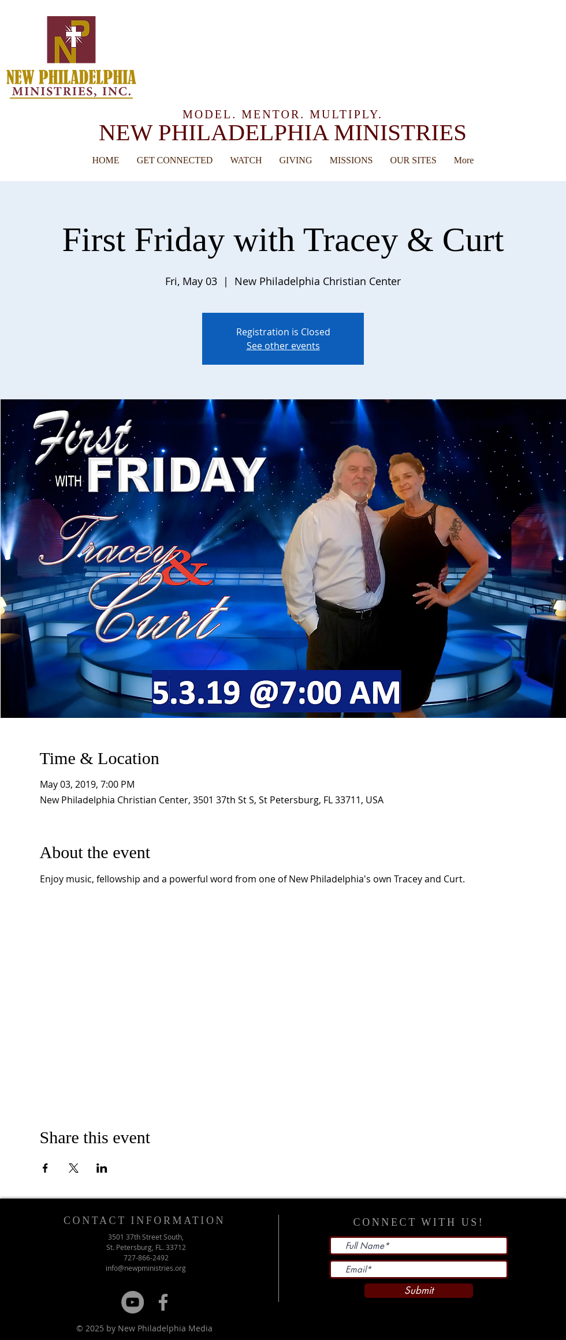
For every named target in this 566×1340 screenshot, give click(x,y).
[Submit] (418, 1290)
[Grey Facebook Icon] (163, 1302)
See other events (283, 345)
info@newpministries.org (146, 1267)
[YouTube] (132, 1302)
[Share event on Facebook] (45, 1168)
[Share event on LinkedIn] (101, 1168)
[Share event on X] (73, 1168)
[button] (413, 160)
